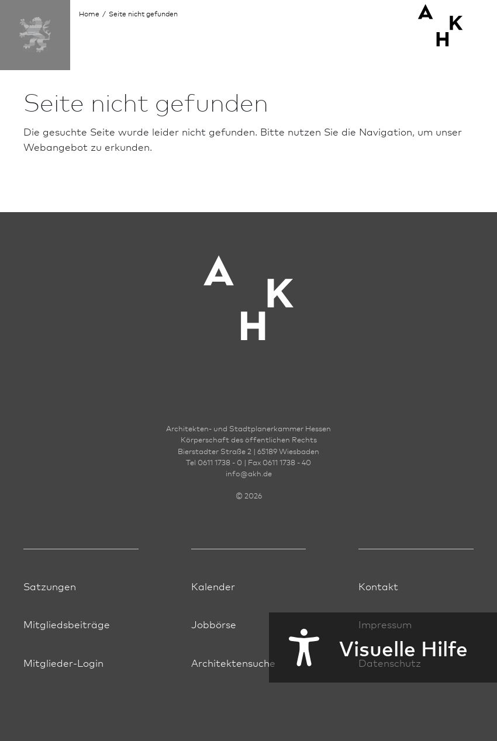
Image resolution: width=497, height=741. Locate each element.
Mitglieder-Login (63, 662)
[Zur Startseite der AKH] (248, 316)
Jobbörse (213, 624)
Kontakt (378, 586)
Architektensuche (233, 662)
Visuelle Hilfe (368, 647)
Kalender (213, 586)
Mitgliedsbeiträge (66, 624)
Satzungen (49, 586)
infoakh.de (249, 473)
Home (89, 14)
